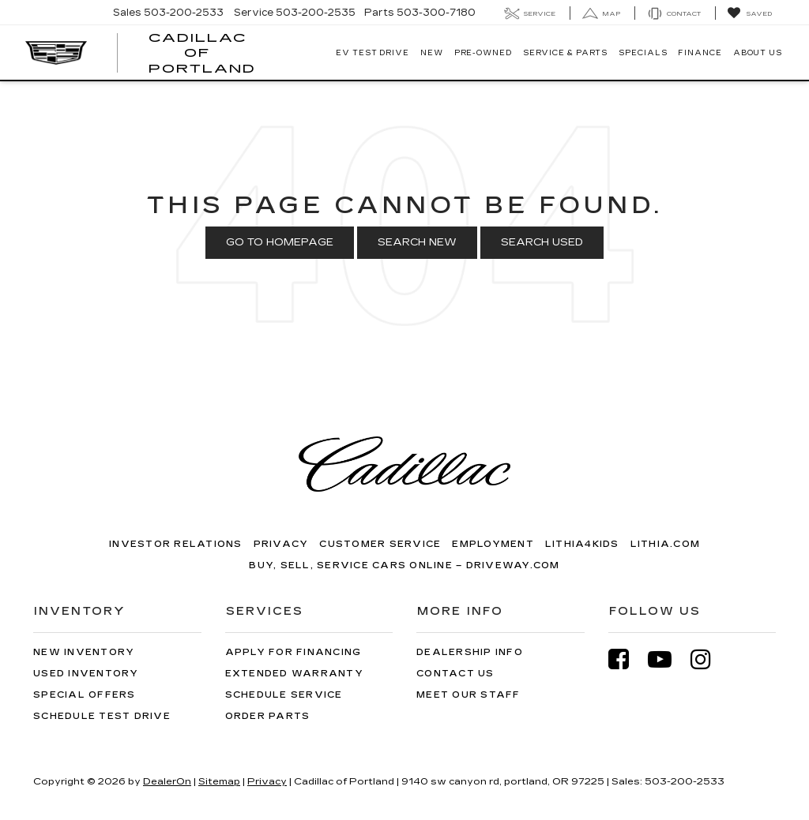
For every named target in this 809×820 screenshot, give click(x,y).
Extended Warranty (294, 673)
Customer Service (380, 544)
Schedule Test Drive (102, 716)
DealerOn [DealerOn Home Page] (167, 781)
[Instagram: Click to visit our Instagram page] (708, 659)
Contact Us (455, 673)
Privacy (281, 544)
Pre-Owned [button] (483, 53)
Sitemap (219, 781)
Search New (417, 242)
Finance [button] (699, 53)
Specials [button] (643, 53)
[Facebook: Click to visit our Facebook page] (626, 659)
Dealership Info (469, 652)
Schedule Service (284, 695)
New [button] (431, 53)
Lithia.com (665, 544)
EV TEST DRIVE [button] (372, 53)
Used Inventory (86, 673)
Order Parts (267, 716)
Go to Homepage (279, 242)
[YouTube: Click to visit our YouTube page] (667, 659)
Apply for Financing (293, 652)
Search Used (542, 242)
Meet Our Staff (468, 695)
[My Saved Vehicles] (749, 13)
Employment (493, 544)
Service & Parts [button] (565, 53)
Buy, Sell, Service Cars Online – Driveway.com (404, 565)
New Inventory (83, 652)
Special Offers (84, 695)
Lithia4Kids (582, 544)
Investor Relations (176, 544)
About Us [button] (757, 53)
